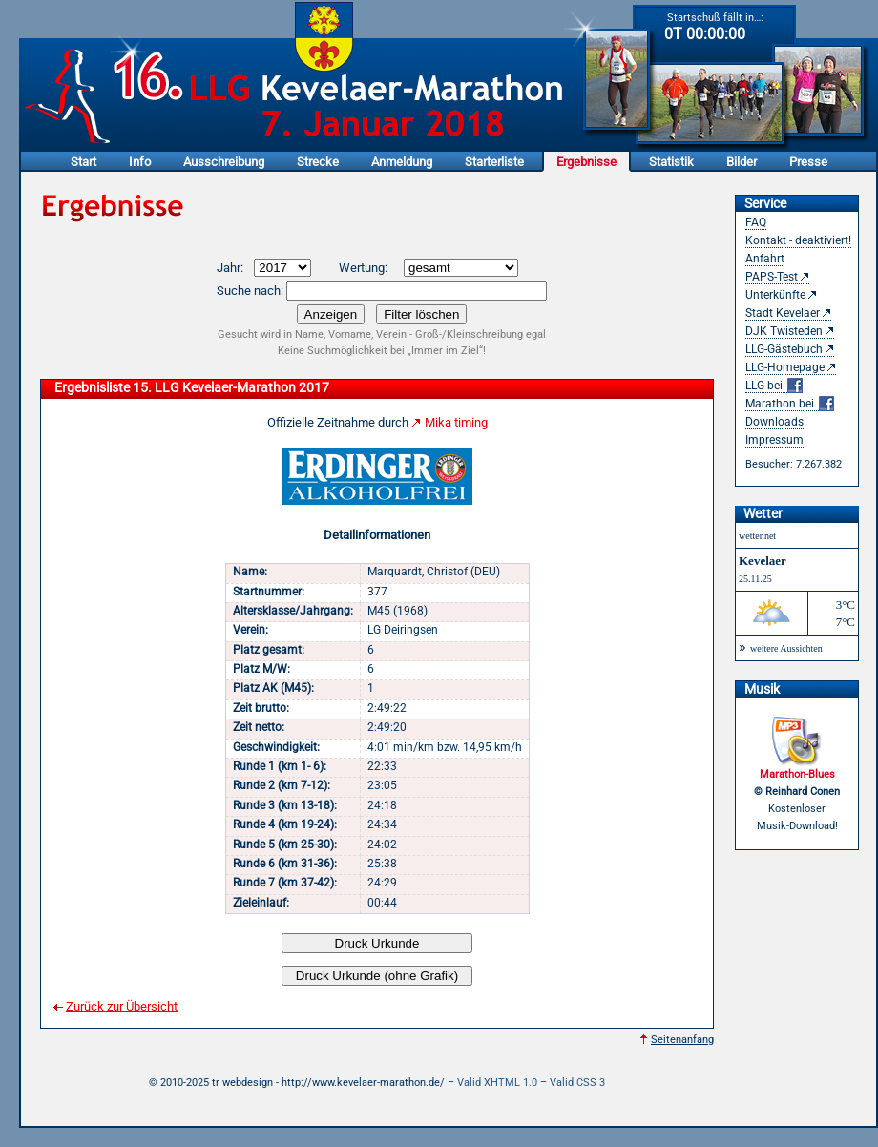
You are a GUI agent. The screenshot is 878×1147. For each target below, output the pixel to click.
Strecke (318, 162)
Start (83, 162)
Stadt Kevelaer (782, 313)
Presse (808, 162)
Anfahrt (764, 258)
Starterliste (494, 162)
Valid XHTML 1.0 (497, 1082)
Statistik (671, 162)
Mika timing (456, 422)
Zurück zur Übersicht (122, 1006)
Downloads (774, 421)
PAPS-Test (771, 276)
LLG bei (774, 386)
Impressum (774, 440)
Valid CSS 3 (577, 1082)
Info (140, 162)
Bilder (741, 162)
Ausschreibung (223, 162)
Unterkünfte (775, 295)
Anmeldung (401, 162)
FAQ (755, 222)
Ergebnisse (586, 162)
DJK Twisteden (784, 331)
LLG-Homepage (785, 367)
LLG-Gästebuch (784, 349)
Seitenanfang (682, 1039)
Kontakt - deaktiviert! (798, 240)
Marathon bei (789, 404)
